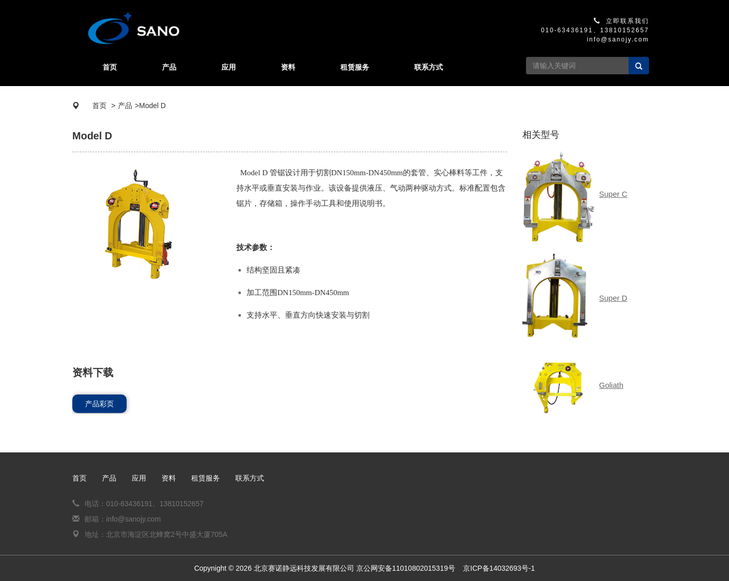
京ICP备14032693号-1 (499, 568)
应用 (228, 67)
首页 (110, 67)
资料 (288, 67)
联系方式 (428, 67)
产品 (169, 67)
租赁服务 (354, 67)
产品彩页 (99, 404)
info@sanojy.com (618, 39)
